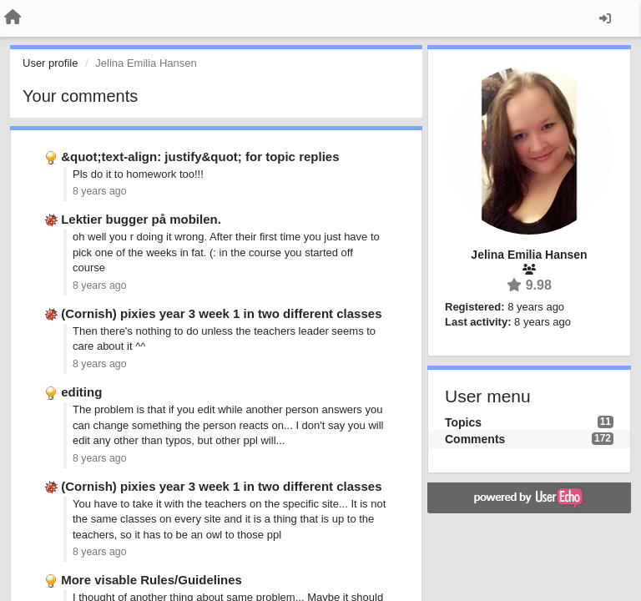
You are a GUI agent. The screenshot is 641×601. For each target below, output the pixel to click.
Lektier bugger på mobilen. (141, 219)
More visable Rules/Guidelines (151, 580)
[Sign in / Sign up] (605, 18)
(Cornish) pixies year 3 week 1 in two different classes (221, 313)
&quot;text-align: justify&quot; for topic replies (200, 156)
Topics (463, 422)
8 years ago (100, 191)
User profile (50, 63)
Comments (475, 439)
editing (81, 392)
